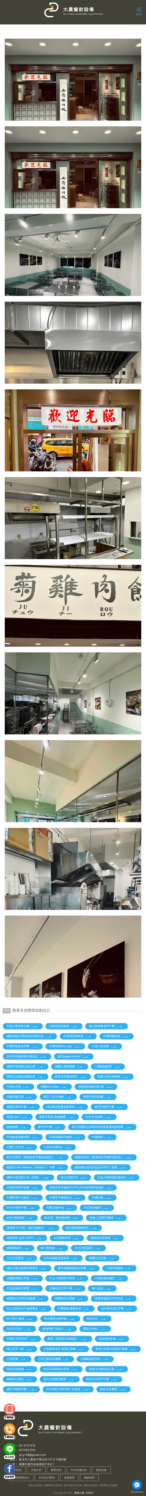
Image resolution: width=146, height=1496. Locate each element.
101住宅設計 (18, 1328)
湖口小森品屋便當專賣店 (26, 1268)
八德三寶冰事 (104, 1046)
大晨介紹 (36, 1469)
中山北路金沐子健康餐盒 (26, 1308)
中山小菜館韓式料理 (66, 1278)
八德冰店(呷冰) (57, 1147)
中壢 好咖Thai (58, 1207)
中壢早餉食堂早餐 (22, 1046)
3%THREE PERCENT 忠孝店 (67, 1389)
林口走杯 (101, 1288)
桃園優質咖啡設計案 (95, 1086)
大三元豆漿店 (19, 1258)
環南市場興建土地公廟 (25, 1066)
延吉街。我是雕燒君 (61, 1217)
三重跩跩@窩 (107, 1066)
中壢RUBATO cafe (64, 1046)
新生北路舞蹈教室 (59, 1379)
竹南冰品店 (18, 1086)
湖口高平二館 (19, 1349)
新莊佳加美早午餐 (101, 1379)
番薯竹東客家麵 (97, 1096)
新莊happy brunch (73, 1056)
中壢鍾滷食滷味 (108, 1278)
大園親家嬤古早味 (22, 1278)
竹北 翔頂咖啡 (87, 1248)
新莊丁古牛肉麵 (57, 1096)
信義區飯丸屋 (19, 1096)
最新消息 (56, 1469)
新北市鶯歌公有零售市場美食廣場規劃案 (101, 1127)
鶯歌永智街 (94, 1328)
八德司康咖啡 (118, 1268)
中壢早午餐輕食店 (64, 1197)
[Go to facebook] (137, 1485)
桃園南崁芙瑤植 (104, 1238)
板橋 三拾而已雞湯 (105, 1217)
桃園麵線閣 (18, 1248)
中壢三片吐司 (19, 1147)
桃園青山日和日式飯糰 (25, 1298)
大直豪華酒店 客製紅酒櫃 (63, 1349)
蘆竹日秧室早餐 (20, 1389)
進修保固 (69, 1477)
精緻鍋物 (16, 1127)
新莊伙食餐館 (112, 1389)
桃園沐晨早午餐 (20, 1107)
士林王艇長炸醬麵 (53, 1359)
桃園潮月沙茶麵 (69, 1298)
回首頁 (17, 1469)
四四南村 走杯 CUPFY (24, 1238)
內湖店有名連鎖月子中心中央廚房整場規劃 (80, 1187)
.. (73, 1492)
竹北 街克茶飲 (98, 1117)
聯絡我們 (89, 1477)
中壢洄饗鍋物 (115, 1036)
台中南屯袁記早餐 (116, 1308)
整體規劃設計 (21, 1477)
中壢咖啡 (101, 1137)
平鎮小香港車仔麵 (22, 1026)
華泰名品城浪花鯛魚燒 (25, 1076)
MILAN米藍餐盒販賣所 (64, 1107)
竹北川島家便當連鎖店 (116, 1177)
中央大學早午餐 (20, 1207)
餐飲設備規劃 (91, 1485)
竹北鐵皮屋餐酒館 (22, 1137)
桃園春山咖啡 (19, 1379)
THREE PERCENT (21, 1339)
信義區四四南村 (63, 1026)
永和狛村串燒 (111, 1339)
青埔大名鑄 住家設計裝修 (115, 1349)
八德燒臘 (16, 1359)
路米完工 (96, 1318)
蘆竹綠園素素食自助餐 (76, 1268)
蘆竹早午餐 (49, 1127)
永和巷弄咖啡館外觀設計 (26, 1056)
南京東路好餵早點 (59, 1318)
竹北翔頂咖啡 (96, 1207)
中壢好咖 (101, 1197)
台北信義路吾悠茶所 (60, 1258)
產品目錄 (101, 1469)
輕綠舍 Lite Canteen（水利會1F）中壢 (34, 1167)
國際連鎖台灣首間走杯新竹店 (29, 1036)
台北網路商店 (66, 1238)
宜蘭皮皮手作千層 (64, 1288)
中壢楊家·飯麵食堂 (73, 1308)
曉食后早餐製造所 (70, 1076)
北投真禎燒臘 (19, 1369)
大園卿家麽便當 (94, 1359)
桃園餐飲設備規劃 (108, 1485)
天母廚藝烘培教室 (64, 1137)
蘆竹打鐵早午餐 (108, 1107)
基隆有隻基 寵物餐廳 (56, 1117)
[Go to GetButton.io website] (137, 1492)
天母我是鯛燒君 (77, 1036)
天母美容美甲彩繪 (22, 1187)
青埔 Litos (17, 1117)
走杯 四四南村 (19, 1217)
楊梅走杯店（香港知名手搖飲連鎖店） (103, 1157)
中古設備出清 (79, 1469)
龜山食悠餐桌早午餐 (105, 1026)
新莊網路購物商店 (81, 1228)
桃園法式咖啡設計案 (105, 1369)
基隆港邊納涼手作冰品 (113, 1298)
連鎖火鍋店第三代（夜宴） (27, 1177)
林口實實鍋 (52, 1248)
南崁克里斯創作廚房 (60, 1369)
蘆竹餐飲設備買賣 (73, 1485)
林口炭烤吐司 (73, 1177)
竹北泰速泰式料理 (22, 1288)
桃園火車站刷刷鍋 (113, 1076)
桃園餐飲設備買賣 (53, 1485)
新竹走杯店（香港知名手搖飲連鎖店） (35, 1157)
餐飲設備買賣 (35, 1485)
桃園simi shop (53, 1086)
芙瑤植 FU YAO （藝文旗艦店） (30, 1228)
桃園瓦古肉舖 (101, 1258)
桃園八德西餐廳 (69, 1066)
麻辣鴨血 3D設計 (56, 1328)
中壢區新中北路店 (22, 1197)
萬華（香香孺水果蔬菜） (67, 1339)
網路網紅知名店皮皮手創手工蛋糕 (100, 1167)
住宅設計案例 (47, 1477)
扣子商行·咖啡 (19, 1318)
